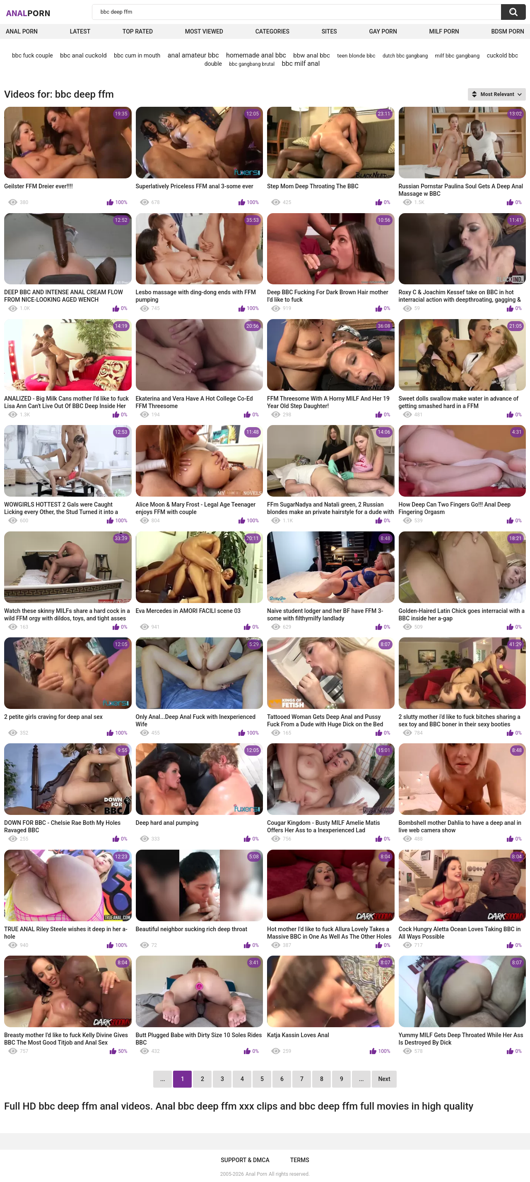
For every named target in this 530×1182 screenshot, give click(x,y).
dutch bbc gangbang (405, 56)
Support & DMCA (245, 1160)
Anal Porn (22, 31)
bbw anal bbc (311, 55)
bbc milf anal (301, 63)
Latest (80, 31)
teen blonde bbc (356, 56)
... (361, 1079)
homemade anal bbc (256, 55)
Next (384, 1079)
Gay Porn (383, 31)
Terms (299, 1160)
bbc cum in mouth (137, 55)
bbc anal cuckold (83, 55)
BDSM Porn (507, 31)
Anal (28, 13)
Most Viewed (204, 31)
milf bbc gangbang (457, 56)
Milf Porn (444, 31)
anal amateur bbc (193, 55)
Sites (329, 31)
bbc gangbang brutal (252, 64)
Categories (272, 31)
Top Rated (138, 31)
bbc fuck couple (32, 55)
